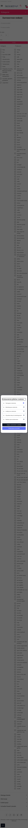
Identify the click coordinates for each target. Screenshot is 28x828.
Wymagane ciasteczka (11, 403)
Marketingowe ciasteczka (11, 407)
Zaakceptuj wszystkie (14, 428)
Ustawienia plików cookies (13, 399)
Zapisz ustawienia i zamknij (14, 425)
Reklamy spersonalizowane (12, 419)
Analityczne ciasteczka (11, 411)
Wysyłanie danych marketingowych (14, 415)
